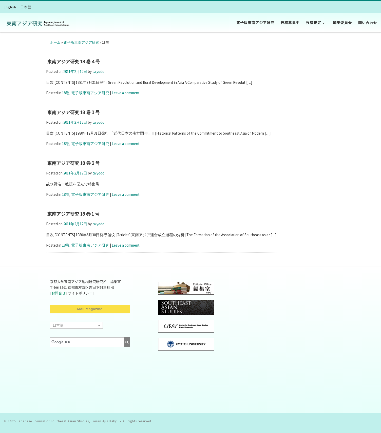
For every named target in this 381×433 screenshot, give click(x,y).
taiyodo (98, 71)
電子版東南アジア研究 (81, 42)
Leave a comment (126, 92)
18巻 (65, 92)
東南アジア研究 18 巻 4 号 (73, 62)
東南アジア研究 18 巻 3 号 (73, 112)
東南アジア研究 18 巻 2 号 (73, 163)
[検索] (83, 342)
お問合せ (58, 293)
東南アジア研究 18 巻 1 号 (73, 214)
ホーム (55, 42)
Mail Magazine (89, 309)
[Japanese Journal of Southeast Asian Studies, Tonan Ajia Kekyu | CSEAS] (37, 22)
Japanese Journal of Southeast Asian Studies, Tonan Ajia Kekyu (68, 421)
